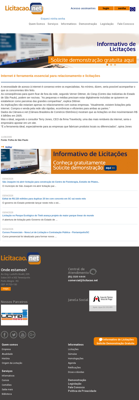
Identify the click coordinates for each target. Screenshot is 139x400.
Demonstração (88, 23)
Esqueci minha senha (53, 18)
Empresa (6, 349)
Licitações (73, 349)
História (6, 358)
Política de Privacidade (82, 391)
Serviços (53, 23)
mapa (6, 288)
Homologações (75, 358)
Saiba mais (7, 389)
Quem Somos (37, 23)
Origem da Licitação (12, 363)
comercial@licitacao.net (83, 280)
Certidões (7, 385)
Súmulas (72, 354)
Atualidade (7, 354)
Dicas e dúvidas (76, 372)
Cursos (5, 380)
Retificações (74, 367)
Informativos (69, 23)
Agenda (72, 363)
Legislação (107, 23)
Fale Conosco (125, 23)
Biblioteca (7, 394)
